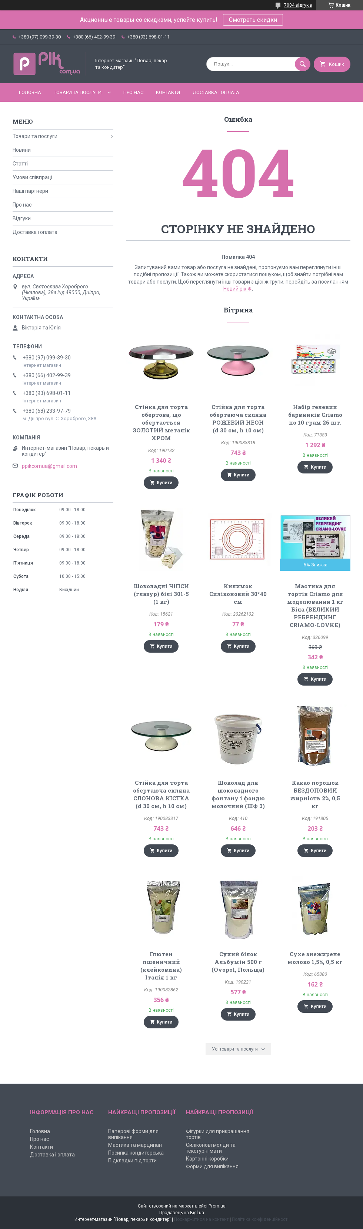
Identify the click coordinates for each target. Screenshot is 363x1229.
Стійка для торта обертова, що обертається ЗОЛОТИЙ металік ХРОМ (161, 422)
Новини (22, 150)
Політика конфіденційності (260, 1219)
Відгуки (22, 218)
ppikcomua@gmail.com (49, 466)
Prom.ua (217, 1206)
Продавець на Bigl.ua (181, 1212)
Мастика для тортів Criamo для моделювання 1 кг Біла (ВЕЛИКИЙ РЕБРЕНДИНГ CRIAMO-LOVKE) (315, 605)
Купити (165, 482)
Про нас (133, 92)
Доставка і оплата (216, 92)
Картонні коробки (207, 1159)
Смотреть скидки (253, 19)
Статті (20, 164)
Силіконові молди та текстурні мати (211, 1148)
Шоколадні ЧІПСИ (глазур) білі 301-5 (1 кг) (161, 593)
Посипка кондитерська (136, 1153)
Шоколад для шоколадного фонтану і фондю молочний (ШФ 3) (238, 794)
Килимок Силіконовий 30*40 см (238, 593)
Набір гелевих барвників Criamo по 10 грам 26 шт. (315, 414)
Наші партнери (30, 191)
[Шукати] (302, 64)
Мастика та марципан (135, 1145)
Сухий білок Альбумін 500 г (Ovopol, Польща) (238, 961)
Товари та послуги (77, 92)
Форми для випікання (212, 1166)
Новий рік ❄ (237, 289)
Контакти (168, 92)
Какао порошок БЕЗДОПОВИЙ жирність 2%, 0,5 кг (315, 794)
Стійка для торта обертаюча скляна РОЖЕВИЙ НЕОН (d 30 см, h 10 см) (238, 418)
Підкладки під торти (132, 1160)
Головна (30, 92)
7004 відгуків (298, 5)
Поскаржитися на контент (201, 1219)
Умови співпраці (32, 177)
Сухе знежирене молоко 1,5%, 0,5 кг (315, 957)
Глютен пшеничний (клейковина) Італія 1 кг (161, 965)
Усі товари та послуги (235, 1049)
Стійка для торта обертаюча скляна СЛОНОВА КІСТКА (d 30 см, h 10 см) (161, 794)
